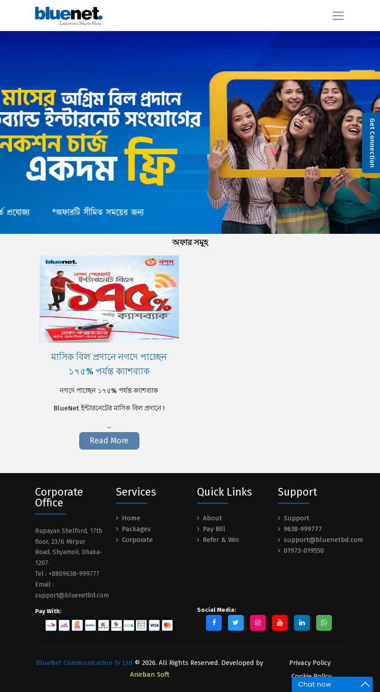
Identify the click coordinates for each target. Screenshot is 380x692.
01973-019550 (304, 550)
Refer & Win (221, 540)
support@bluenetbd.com (323, 540)
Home (131, 518)
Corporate (137, 540)
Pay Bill (214, 529)
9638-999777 (303, 529)
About (212, 518)
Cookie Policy (311, 676)
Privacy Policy (310, 663)
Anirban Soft (150, 674)
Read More (109, 441)
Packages (136, 529)
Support (296, 518)
